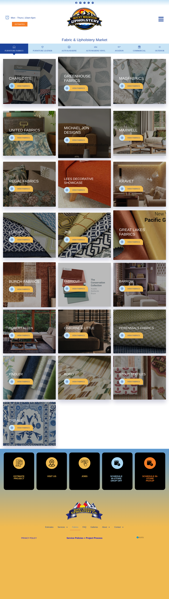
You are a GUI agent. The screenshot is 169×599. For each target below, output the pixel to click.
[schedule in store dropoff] (117, 471)
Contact (119, 527)
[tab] (14, 49)
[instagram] (80, 3)
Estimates (49, 527)
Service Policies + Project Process (84, 538)
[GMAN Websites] (140, 537)
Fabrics (75, 527)
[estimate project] (19, 471)
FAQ (84, 527)
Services (63, 527)
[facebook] (76, 3)
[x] (84, 3)
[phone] (89, 3)
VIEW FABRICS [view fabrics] (19, 86)
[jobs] (84, 471)
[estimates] (20, 24)
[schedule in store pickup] (150, 471)
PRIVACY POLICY (29, 538)
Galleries (94, 527)
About (106, 527)
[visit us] (51, 471)
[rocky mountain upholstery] (84, 19)
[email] (93, 3)
